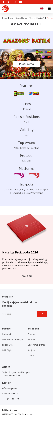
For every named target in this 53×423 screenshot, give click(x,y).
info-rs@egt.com (10, 388)
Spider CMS (7, 344)
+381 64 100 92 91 (10, 393)
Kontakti (31, 355)
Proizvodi (6, 334)
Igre (11, 18)
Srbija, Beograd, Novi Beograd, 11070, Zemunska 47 (16, 374)
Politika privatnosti (9, 410)
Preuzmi (26, 276)
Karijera (31, 350)
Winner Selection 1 (37, 18)
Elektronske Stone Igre (12, 339)
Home (4, 18)
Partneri (31, 339)
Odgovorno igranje (36, 344)
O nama (31, 334)
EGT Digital (7, 350)
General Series (21, 18)
